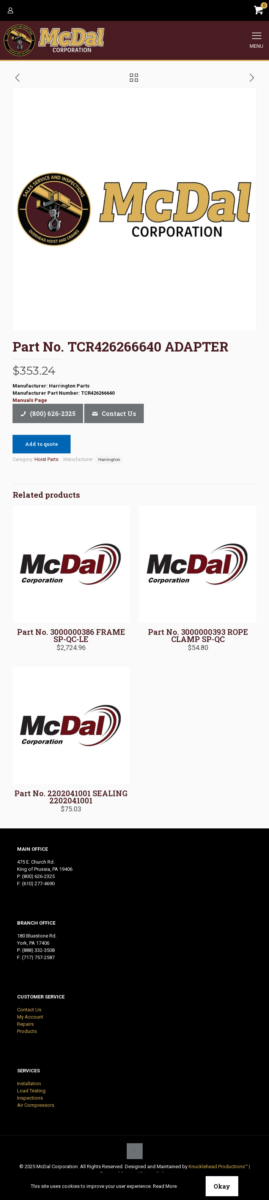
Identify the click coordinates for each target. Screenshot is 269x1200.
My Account (30, 1017)
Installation (29, 1083)
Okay (222, 1186)
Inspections (30, 1098)
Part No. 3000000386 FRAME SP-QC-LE (71, 635)
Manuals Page (30, 400)
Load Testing (31, 1091)
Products (27, 1031)
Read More (165, 1186)
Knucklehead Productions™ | (219, 1166)
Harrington (109, 459)
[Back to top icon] (135, 1151)
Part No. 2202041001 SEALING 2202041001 (70, 796)
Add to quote (41, 444)
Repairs (25, 1024)
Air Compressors (35, 1105)
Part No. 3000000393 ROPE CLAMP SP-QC (198, 635)
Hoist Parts (46, 459)
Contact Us (29, 1009)
